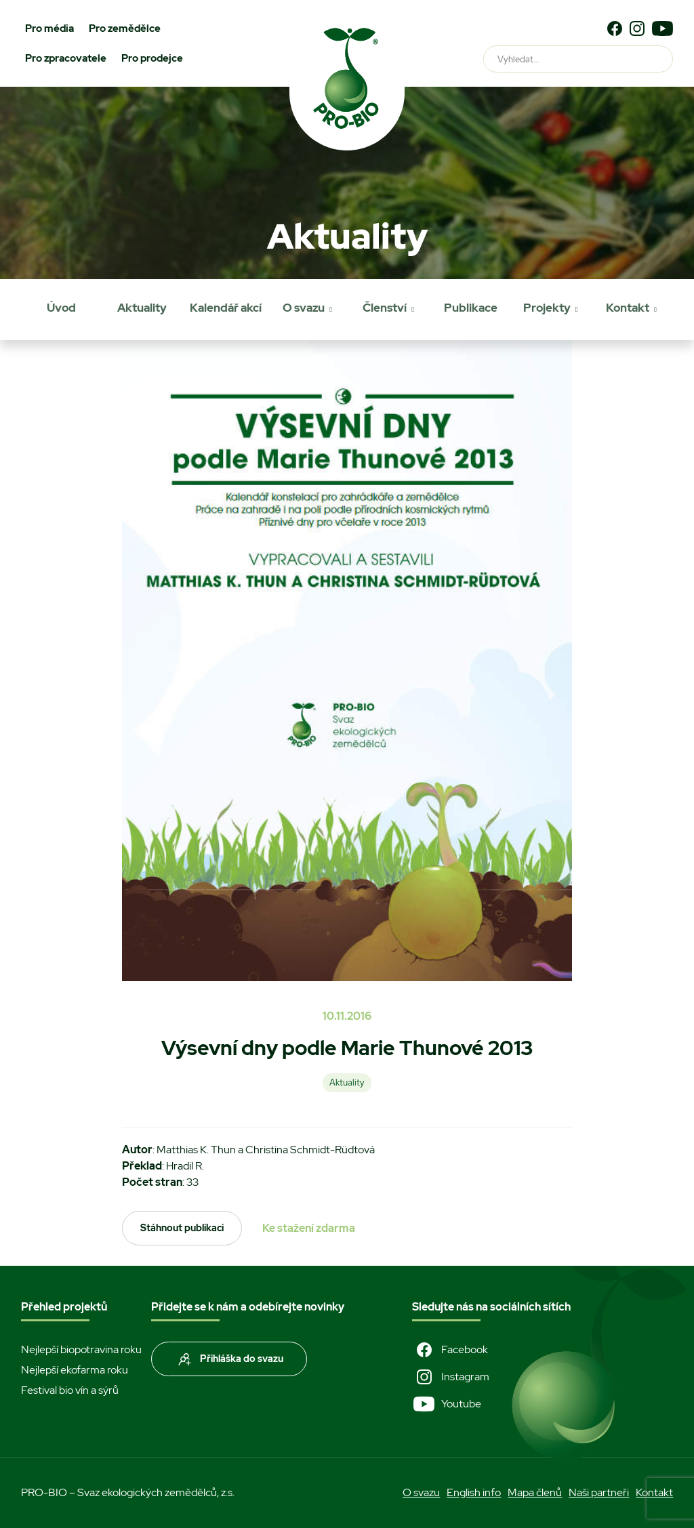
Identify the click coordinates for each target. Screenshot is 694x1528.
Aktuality (142, 307)
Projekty (547, 307)
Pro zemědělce (125, 28)
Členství (385, 307)
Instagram (450, 1376)
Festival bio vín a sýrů (70, 1390)
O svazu (304, 307)
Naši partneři (599, 1492)
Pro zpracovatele (65, 58)
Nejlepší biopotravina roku (81, 1349)
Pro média (49, 28)
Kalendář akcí (226, 307)
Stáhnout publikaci (182, 1228)
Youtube (446, 1404)
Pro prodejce (152, 58)
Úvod (61, 307)
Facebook (450, 1349)
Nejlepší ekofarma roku (74, 1370)
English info (474, 1492)
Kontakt (627, 307)
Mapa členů (535, 1492)
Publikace (470, 307)
